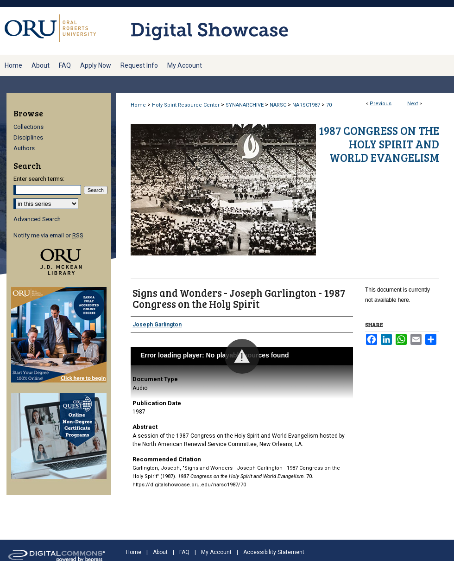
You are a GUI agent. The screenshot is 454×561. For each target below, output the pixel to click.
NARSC (278, 105)
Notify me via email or (48, 235)
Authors (24, 148)
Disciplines (28, 137)
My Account (216, 552)
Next (412, 104)
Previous (380, 104)
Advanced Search (37, 219)
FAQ (184, 552)
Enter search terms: (38, 178)
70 (329, 105)
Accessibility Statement (273, 552)
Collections (28, 126)
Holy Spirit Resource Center (186, 105)
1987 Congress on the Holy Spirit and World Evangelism (379, 144)
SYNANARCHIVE (245, 105)
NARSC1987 (306, 105)
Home (138, 105)
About (160, 552)
